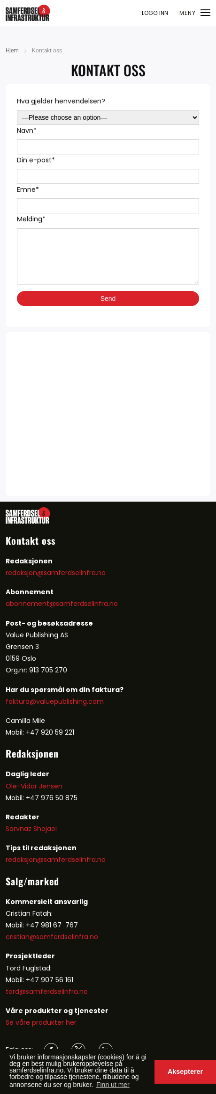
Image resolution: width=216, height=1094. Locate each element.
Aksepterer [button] (185, 1071)
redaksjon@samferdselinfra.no (56, 572)
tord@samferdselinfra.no (47, 991)
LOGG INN (155, 13)
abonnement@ (31, 603)
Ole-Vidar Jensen (34, 786)
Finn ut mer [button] (113, 1084)
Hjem (12, 50)
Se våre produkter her (41, 1022)
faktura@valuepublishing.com (55, 701)
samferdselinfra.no (87, 603)
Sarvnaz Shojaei (31, 828)
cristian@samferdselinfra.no (52, 936)
